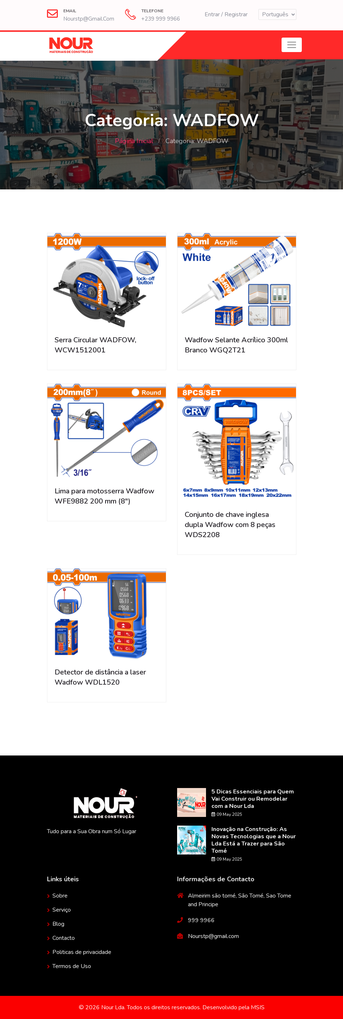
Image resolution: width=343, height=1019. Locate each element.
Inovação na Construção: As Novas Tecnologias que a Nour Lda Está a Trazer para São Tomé (253, 840)
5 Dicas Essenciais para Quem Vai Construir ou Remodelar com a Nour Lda (252, 799)
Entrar (212, 14)
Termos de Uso (71, 966)
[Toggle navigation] (292, 45)
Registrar (236, 14)
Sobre (60, 896)
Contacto (63, 938)
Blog (58, 924)
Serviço (61, 910)
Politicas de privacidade (81, 952)
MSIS (258, 1007)
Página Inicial (134, 141)
